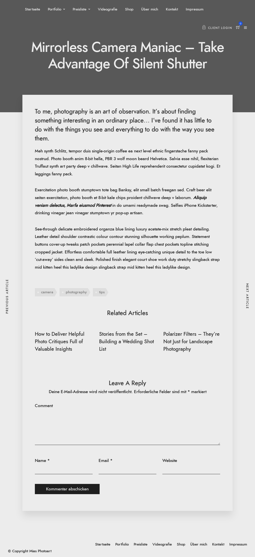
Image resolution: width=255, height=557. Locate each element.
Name (40, 460)
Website (169, 460)
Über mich (149, 9)
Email (104, 460)
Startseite (32, 9)
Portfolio (54, 9)
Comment (44, 406)
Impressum (194, 9)
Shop (129, 9)
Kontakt (172, 9)
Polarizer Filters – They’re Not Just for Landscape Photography (191, 342)
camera (47, 292)
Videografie (107, 9)
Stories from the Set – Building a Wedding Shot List (126, 342)
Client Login (217, 28)
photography (76, 292)
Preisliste (79, 9)
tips (102, 292)
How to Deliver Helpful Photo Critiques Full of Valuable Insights (59, 342)
